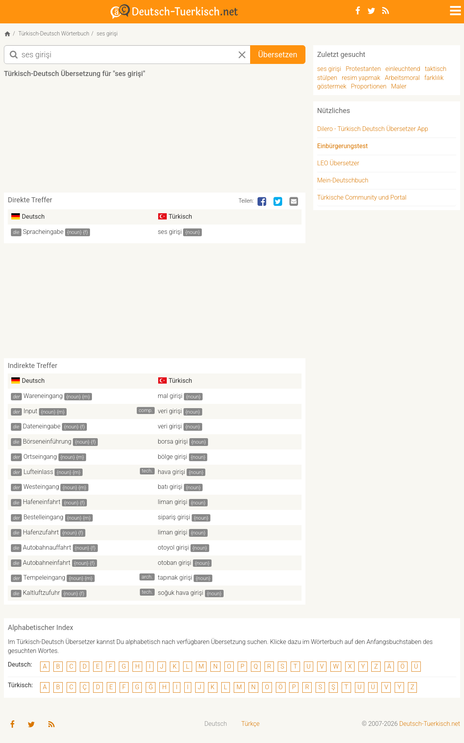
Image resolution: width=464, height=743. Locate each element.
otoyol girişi (173, 547)
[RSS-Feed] (385, 11)
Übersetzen (277, 54)
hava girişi (171, 472)
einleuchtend (402, 69)
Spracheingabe (43, 231)
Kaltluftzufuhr (41, 592)
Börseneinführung (47, 441)
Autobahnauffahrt (47, 547)
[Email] (295, 201)
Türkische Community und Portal (361, 197)
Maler (399, 86)
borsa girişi (173, 441)
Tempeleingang (44, 577)
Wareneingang (43, 396)
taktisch (435, 69)
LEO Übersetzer (338, 163)
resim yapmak (361, 77)
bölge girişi (172, 456)
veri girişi (170, 411)
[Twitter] (371, 11)
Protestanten (363, 69)
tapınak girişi (175, 577)
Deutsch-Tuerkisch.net (429, 723)
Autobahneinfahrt (47, 562)
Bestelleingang (43, 517)
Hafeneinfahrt (41, 502)
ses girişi (170, 231)
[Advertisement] (154, 138)
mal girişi (170, 396)
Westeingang (41, 486)
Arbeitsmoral (402, 77)
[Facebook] (358, 11)
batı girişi (170, 486)
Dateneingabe (42, 426)
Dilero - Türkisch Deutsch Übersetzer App (372, 129)
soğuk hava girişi (180, 592)
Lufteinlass (38, 472)
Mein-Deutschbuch (343, 180)
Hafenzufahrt (41, 532)
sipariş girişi (174, 517)
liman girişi (172, 502)
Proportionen (368, 86)
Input (30, 411)
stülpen (327, 77)
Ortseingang (40, 456)
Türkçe (250, 723)
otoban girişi (174, 562)
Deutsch (216, 723)
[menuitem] (215, 724)
